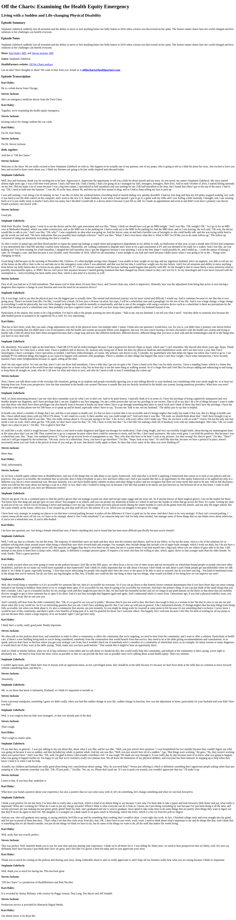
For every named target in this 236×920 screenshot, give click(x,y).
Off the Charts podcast (41, 64)
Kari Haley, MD (17, 53)
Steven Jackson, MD (42, 53)
